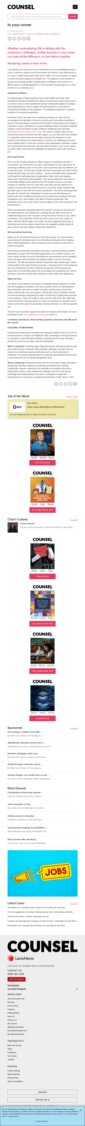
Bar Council (12, 1023)
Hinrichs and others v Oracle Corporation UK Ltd (28, 916)
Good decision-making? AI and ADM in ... (27, 827)
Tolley (10, 1049)
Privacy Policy (13, 1078)
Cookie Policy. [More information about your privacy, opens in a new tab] (13, 1117)
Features (11, 1009)
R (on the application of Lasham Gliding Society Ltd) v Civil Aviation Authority (40, 912)
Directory (11, 1002)
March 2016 (18, 34)
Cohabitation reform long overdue (24, 792)
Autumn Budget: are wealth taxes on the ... (28, 775)
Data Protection (14, 1074)
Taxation (11, 1059)
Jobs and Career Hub (16, 999)
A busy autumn (27, 523)
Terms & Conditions (15, 1081)
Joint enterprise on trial (19, 804)
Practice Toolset (42, 34)
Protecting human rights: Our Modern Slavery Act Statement (33, 1106)
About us (11, 1016)
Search (73, 16)
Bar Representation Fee (17, 1031)
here (55, 315)
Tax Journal (12, 1056)
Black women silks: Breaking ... (23, 839)
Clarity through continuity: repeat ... (25, 764)
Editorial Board (13, 1013)
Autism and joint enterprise (21, 815)
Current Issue (13, 1006)
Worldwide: (43, 987)
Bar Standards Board (16, 1034)
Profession (54, 34)
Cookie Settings (14, 1071)
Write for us (12, 1020)
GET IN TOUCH (16, 979)
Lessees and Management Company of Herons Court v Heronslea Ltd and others (42, 921)
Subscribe (42, 1092)
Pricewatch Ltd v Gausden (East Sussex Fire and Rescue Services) (36, 907)
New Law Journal (14, 1045)
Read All (73, 520)
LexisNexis (12, 1052)
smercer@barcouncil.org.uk (35, 315)
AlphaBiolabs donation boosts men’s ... (26, 742)
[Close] (81, 1111)
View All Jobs (71, 397)
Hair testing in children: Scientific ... (25, 731)
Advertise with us (42, 1100)
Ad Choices (58, 1115)
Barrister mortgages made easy (23, 753)
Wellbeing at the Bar (16, 1027)
